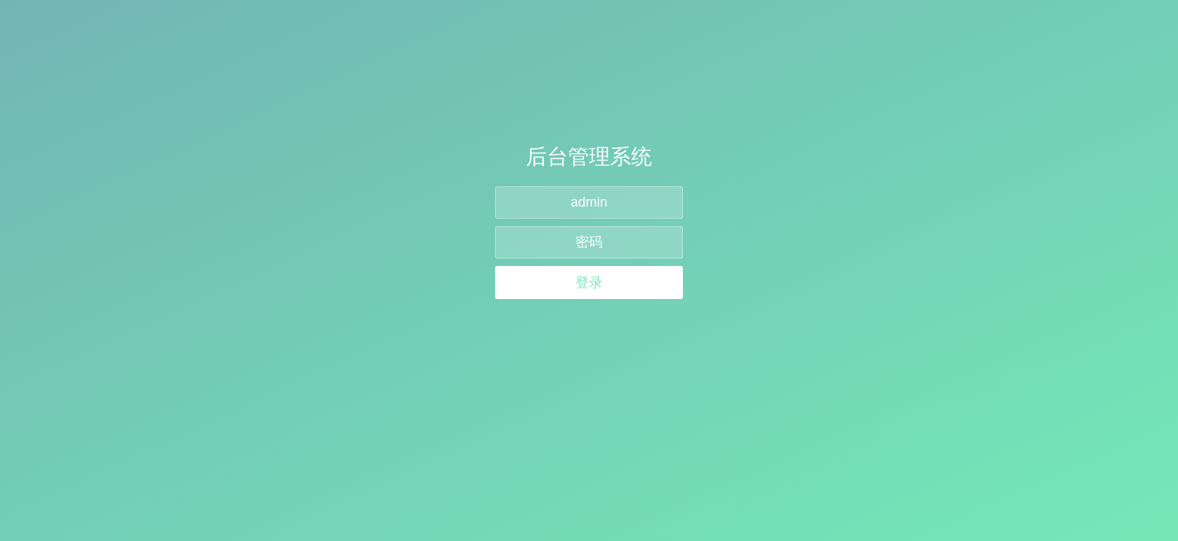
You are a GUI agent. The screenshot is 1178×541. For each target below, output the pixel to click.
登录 (589, 282)
